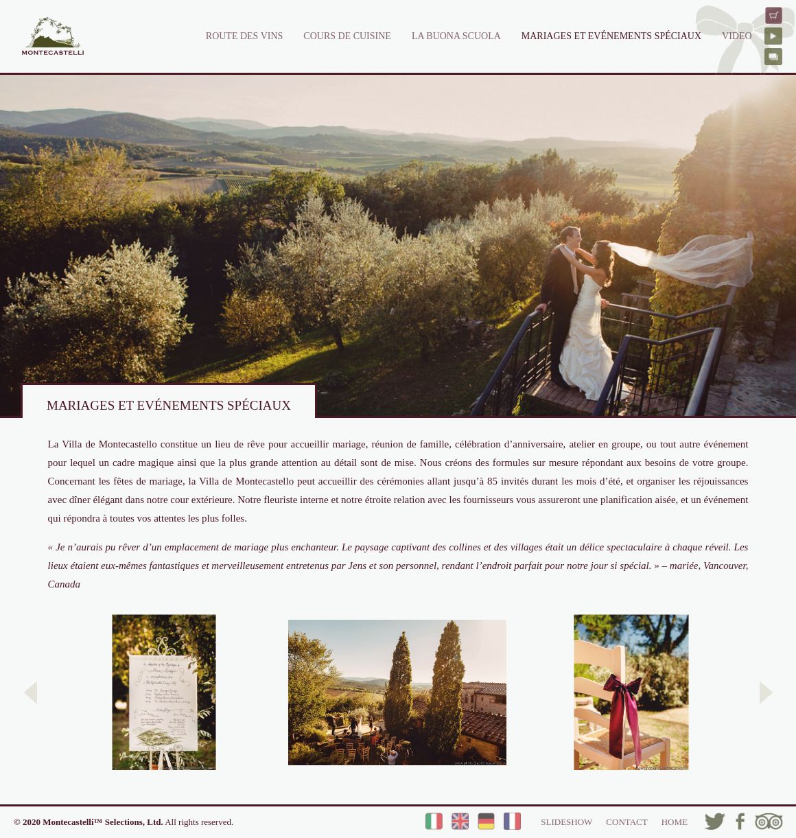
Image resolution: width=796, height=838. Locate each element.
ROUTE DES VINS (244, 36)
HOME (675, 822)
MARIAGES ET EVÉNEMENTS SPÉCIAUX (611, 36)
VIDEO (737, 36)
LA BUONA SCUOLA (456, 36)
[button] (30, 692)
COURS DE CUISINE (347, 36)
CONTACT (626, 822)
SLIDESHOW (566, 822)
